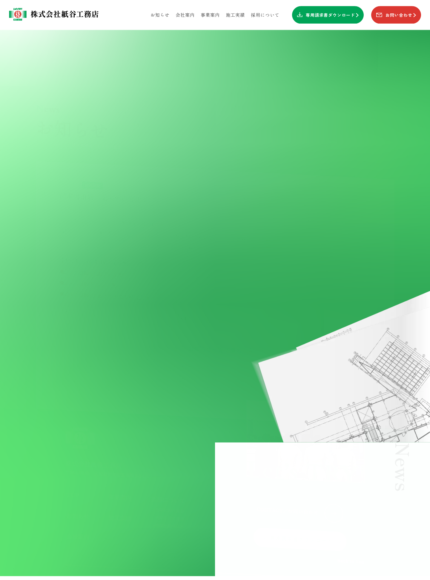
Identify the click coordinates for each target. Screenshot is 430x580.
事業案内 (120, 490)
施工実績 (120, 513)
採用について (168, 491)
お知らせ (78, 512)
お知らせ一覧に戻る (222, 326)
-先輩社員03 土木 (168, 518)
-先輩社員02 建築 (168, 510)
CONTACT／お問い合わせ (300, 501)
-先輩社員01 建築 (168, 502)
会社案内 (78, 535)
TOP (72, 489)
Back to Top (350, 552)
